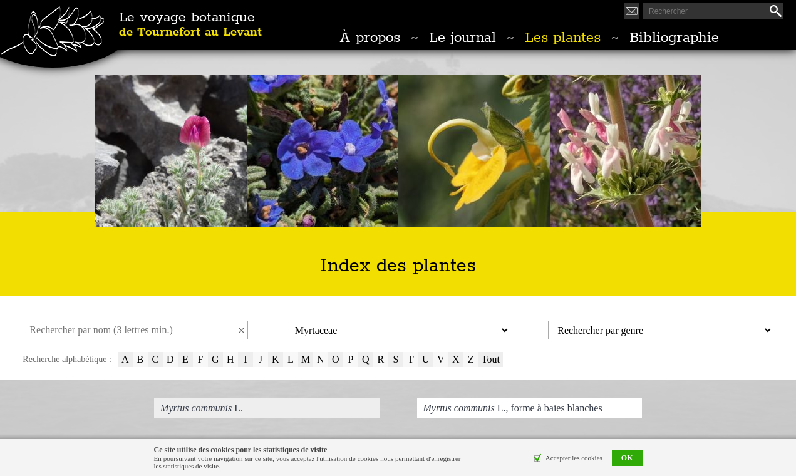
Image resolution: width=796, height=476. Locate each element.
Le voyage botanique (190, 25)
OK (627, 458)
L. (201, 408)
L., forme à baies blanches (512, 408)
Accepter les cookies (573, 458)
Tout (491, 359)
